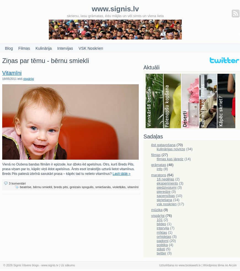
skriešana (164, 200)
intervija (163, 228)
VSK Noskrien (91, 48)
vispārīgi (28, 78)
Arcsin (233, 265)
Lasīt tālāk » (121, 174)
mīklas (162, 232)
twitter (161, 253)
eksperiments (167, 183)
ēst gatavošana (163, 145)
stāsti (161, 249)
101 (160, 220)
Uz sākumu (68, 265)
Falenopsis (173, 101)
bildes (161, 224)
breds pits (61, 187)
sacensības (166, 196)
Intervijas (65, 48)
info (159, 169)
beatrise (25, 187)
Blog (9, 48)
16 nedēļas (165, 179)
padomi (163, 241)
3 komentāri (17, 183)
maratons (158, 175)
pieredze (163, 192)
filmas (156, 155)
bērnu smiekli (42, 187)
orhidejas (164, 237)
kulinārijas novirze (171, 149)
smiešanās (103, 187)
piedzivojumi (167, 187)
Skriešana (226, 101)
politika (162, 245)
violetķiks (119, 187)
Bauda (155, 101)
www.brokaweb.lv (190, 265)
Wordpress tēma (213, 265)
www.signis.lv (49, 265)
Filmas (24, 48)
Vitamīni (12, 73)
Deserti (190, 101)
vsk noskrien (167, 204)
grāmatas (158, 165)
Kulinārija (44, 48)
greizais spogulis (82, 187)
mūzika (156, 210)
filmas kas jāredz (170, 159)
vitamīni (132, 187)
